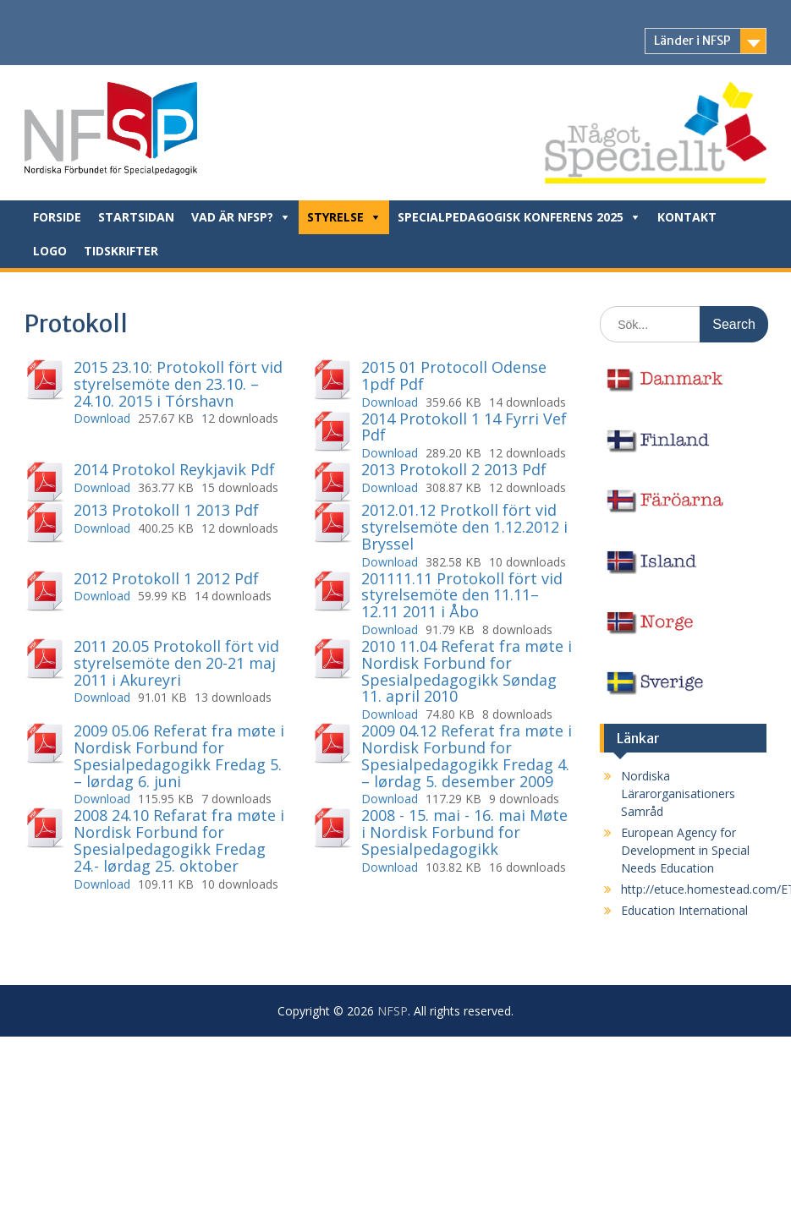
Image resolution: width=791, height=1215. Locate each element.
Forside (57, 217)
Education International (684, 910)
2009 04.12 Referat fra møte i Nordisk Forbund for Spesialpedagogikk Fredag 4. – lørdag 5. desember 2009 (466, 755)
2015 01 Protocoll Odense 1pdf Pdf (454, 375)
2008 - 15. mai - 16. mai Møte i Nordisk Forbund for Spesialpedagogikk (464, 832)
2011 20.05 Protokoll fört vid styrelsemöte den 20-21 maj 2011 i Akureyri (176, 663)
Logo (50, 251)
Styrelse (335, 217)
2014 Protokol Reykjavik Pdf (174, 469)
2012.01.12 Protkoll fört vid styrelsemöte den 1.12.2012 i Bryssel (464, 527)
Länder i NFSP (692, 40)
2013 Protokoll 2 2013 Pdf (454, 469)
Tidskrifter (121, 251)
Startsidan (136, 217)
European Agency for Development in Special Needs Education (685, 850)
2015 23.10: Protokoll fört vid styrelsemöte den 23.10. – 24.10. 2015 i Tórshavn (178, 384)
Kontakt (687, 217)
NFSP (392, 1011)
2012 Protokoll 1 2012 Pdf (166, 578)
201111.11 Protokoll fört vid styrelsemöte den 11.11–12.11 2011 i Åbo (462, 595)
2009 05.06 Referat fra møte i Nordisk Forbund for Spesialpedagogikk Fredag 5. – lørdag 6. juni (179, 755)
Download (102, 418)
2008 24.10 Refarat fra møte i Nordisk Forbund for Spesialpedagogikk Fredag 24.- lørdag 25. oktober (179, 840)
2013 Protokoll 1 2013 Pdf (166, 510)
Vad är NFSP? (232, 217)
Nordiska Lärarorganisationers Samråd (678, 793)
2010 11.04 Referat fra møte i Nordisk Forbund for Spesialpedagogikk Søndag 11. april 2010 (466, 671)
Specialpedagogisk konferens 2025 (510, 217)
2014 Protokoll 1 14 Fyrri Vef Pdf (464, 427)
